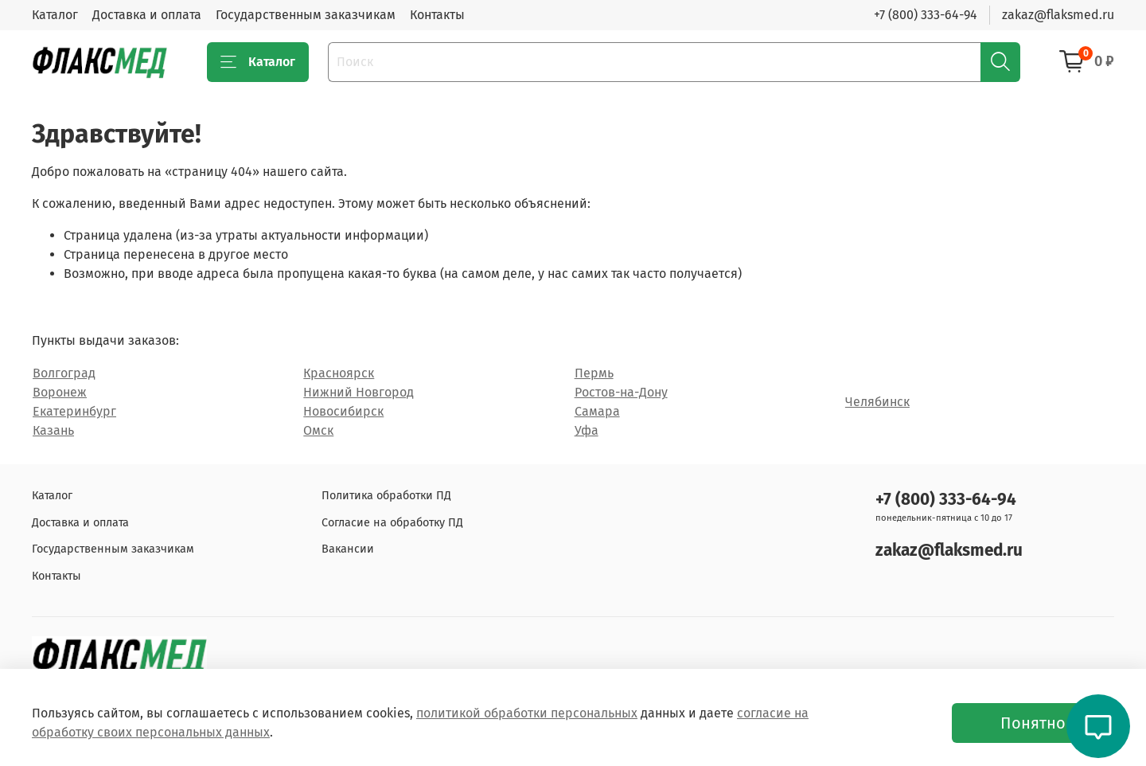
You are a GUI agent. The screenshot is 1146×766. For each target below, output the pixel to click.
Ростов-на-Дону (621, 392)
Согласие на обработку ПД (392, 523)
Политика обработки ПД (386, 495)
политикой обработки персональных (526, 713)
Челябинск (877, 401)
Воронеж (60, 392)
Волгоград (64, 373)
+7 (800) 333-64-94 (925, 14)
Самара (597, 411)
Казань (53, 430)
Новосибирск (343, 411)
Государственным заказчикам (306, 14)
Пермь (594, 373)
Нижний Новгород (358, 392)
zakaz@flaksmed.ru (1058, 14)
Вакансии (348, 549)
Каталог (55, 14)
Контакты (437, 14)
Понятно (1033, 723)
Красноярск (338, 373)
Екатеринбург (74, 411)
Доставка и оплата (146, 14)
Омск (318, 430)
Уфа (586, 430)
